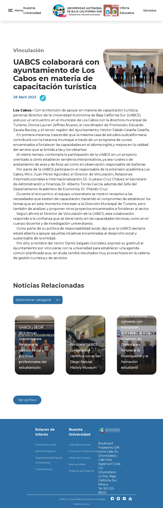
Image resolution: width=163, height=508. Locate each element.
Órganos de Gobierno (81, 470)
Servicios (149, 10)
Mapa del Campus (80, 457)
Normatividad (77, 464)
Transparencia (43, 469)
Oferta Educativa (45, 451)
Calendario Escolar (80, 444)
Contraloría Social (45, 444)
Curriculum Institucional (83, 451)
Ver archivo (27, 400)
